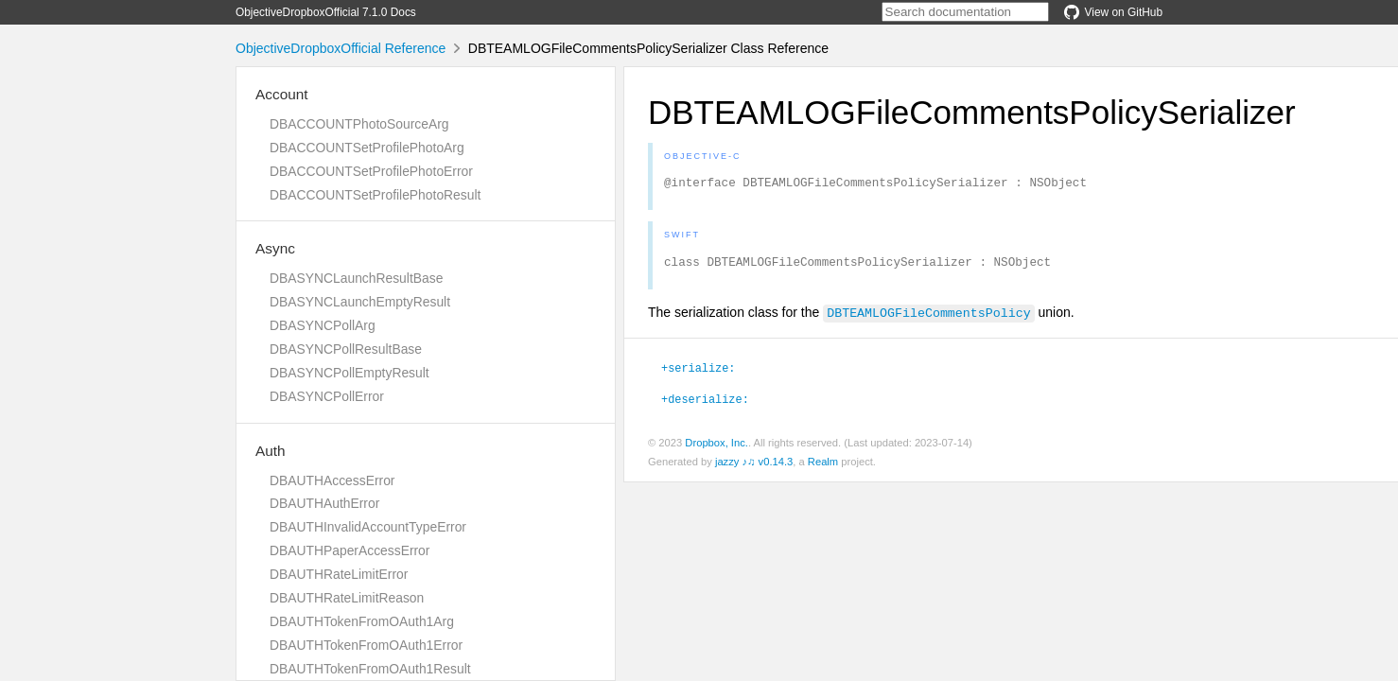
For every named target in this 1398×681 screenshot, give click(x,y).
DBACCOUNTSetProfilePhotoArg (367, 147)
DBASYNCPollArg (323, 325)
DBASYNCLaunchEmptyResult (360, 301)
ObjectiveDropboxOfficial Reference (341, 48)
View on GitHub (1113, 12)
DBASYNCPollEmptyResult (349, 372)
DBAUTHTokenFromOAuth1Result (370, 668)
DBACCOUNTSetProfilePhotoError (371, 171)
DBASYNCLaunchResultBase (356, 278)
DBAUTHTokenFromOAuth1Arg (362, 621)
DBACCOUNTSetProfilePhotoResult (375, 194)
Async (275, 248)
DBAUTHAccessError (332, 480)
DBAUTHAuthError (324, 503)
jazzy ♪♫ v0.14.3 (754, 467)
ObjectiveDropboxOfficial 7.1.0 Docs (326, 12)
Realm (823, 467)
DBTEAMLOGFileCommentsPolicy (928, 317)
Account (281, 94)
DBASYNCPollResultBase (346, 349)
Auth (270, 451)
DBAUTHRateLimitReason (347, 597)
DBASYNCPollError (327, 396)
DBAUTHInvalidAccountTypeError (368, 526)
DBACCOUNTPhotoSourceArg (359, 123)
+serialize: (698, 372)
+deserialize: (705, 403)
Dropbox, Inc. (716, 448)
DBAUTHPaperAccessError (349, 550)
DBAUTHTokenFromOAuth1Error (366, 645)
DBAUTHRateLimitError (339, 574)
